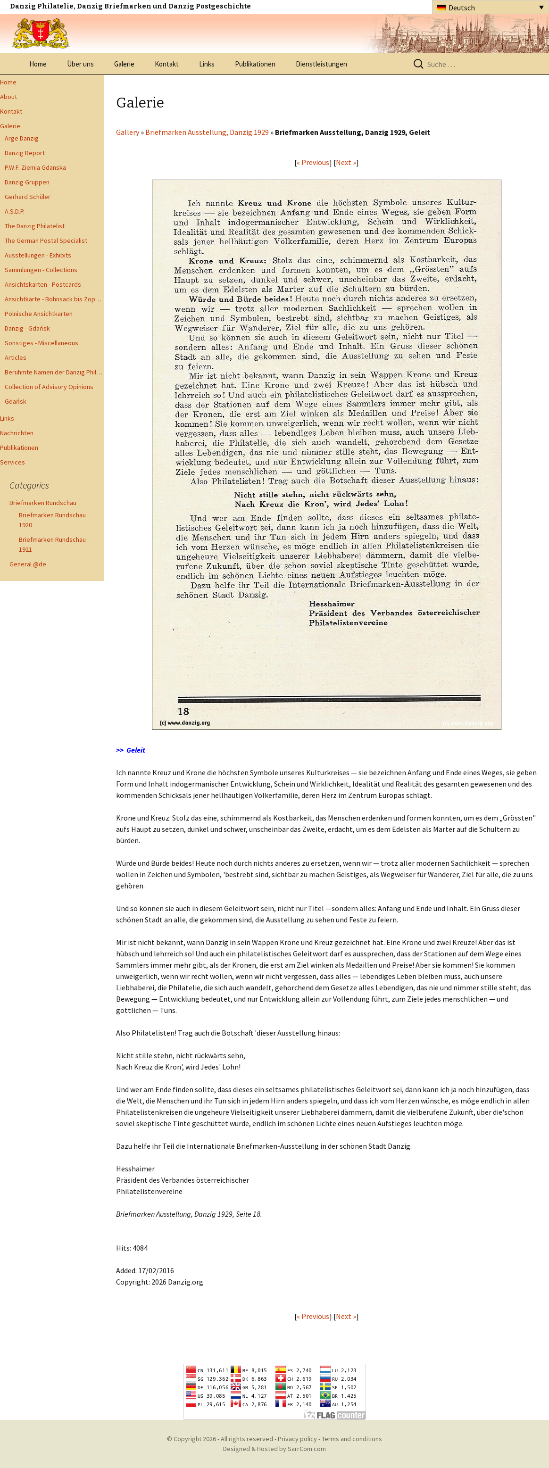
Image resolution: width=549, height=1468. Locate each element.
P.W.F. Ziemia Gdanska (35, 167)
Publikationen (255, 63)
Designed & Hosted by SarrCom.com (274, 1448)
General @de (27, 564)
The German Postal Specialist (46, 240)
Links (207, 63)
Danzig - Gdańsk (27, 328)
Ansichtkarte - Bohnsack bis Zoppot (54, 299)
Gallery (127, 132)
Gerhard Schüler (27, 196)
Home (38, 63)
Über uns (80, 63)
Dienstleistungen (321, 63)
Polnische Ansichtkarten (39, 313)
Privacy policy (297, 1439)
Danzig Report (25, 153)
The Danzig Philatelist (35, 226)
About (8, 96)
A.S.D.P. (15, 211)
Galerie (124, 63)
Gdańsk (15, 401)
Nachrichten (16, 433)
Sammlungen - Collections (41, 269)
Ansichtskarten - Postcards (43, 284)
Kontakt (167, 63)
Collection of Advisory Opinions (49, 386)
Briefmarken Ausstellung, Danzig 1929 (207, 132)
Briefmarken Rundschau (42, 502)
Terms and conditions (352, 1439)
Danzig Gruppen (27, 182)
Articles (15, 357)
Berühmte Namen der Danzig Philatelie (54, 372)
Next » (346, 162)
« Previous (313, 162)
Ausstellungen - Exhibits (38, 255)
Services (12, 462)
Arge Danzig (22, 138)
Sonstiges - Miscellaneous (41, 343)
